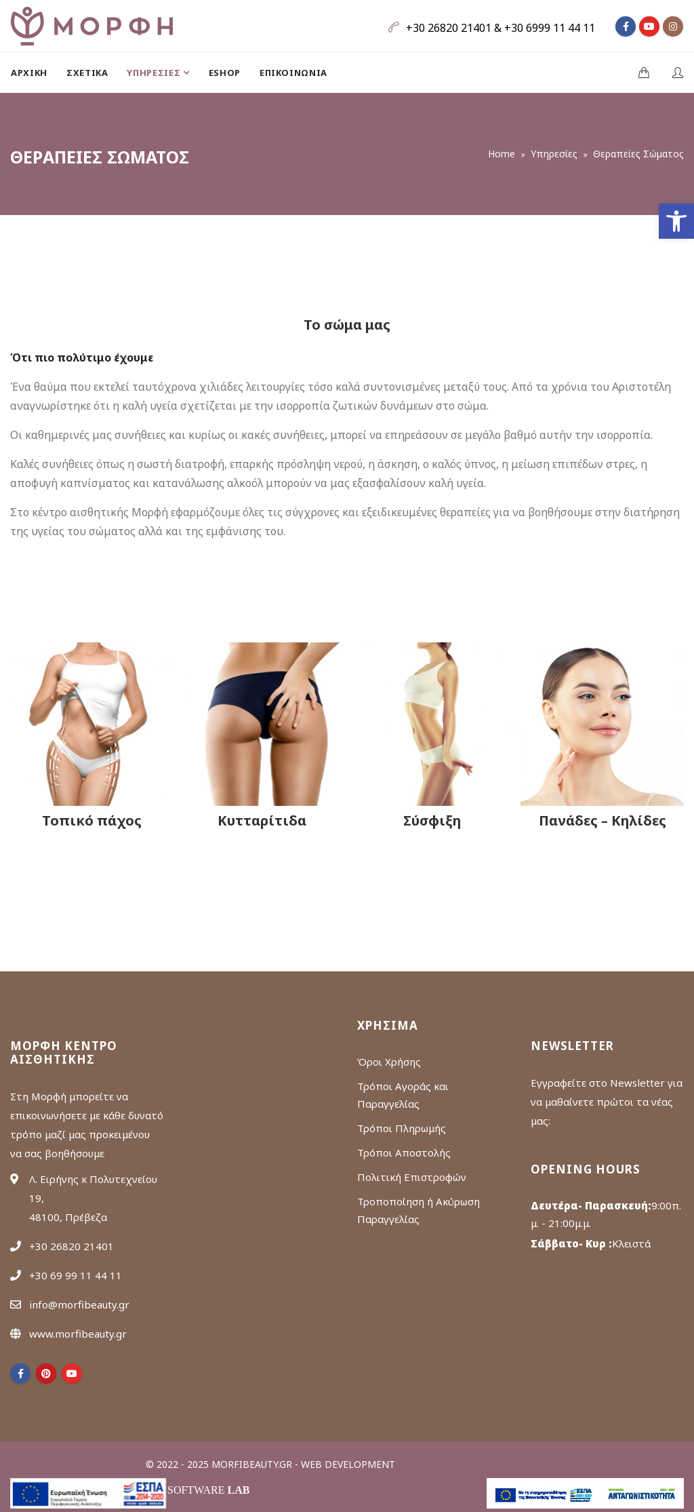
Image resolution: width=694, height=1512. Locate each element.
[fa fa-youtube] (649, 26)
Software (208, 1490)
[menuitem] (34, 72)
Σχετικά (87, 72)
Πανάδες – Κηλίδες (602, 820)
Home (501, 153)
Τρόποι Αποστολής (404, 1152)
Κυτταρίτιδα (262, 820)
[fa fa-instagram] (673, 26)
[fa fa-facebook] (625, 26)
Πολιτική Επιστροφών (411, 1177)
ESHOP (225, 72)
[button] (676, 221)
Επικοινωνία (293, 72)
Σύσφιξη (432, 820)
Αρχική (29, 72)
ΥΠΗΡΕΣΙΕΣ (155, 72)
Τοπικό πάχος (92, 820)
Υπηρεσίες (554, 153)
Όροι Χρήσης (389, 1061)
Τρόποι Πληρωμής (401, 1128)
